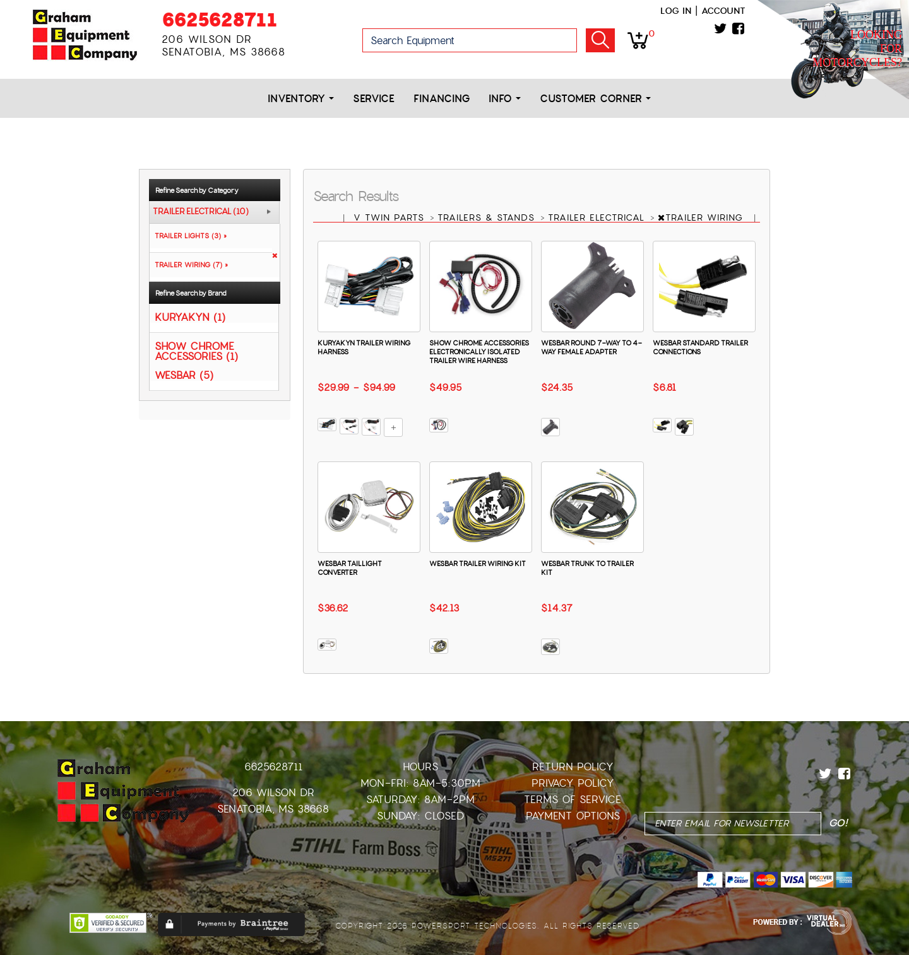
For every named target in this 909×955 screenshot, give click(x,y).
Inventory (301, 98)
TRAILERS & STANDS (487, 217)
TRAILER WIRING (702, 217)
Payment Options (573, 816)
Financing (441, 98)
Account (723, 10)
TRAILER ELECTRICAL (598, 217)
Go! (600, 40)
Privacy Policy (573, 783)
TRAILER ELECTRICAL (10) (201, 211)
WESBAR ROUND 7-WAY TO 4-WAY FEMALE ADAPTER (591, 347)
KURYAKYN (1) (190, 317)
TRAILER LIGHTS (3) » (188, 235)
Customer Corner (595, 98)
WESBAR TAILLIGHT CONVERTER (350, 568)
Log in (675, 10)
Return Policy (573, 766)
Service (374, 98)
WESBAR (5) (184, 375)
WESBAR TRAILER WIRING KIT (477, 563)
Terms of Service (572, 799)
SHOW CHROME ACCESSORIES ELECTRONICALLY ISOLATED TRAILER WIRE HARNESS (479, 352)
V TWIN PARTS (391, 217)
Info (505, 98)
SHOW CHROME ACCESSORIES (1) (196, 351)
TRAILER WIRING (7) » (189, 264)
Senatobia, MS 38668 (273, 809)
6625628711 (219, 19)
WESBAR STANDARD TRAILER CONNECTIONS (700, 347)
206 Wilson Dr (273, 792)
